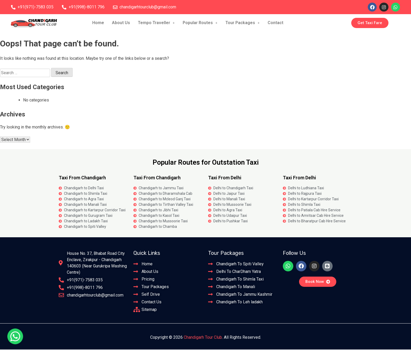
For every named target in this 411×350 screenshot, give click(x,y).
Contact (275, 23)
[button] (156, 23)
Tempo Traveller (156, 23)
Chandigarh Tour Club (203, 337)
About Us (121, 23)
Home (98, 23)
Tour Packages (242, 23)
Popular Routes (200, 23)
